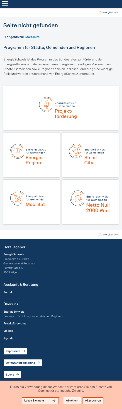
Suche (13, 374)
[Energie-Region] (31, 155)
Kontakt (8, 292)
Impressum (16, 351)
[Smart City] (90, 155)
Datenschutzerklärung (23, 363)
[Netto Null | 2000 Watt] (90, 202)
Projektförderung (14, 323)
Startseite (32, 37)
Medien (8, 330)
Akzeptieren (93, 400)
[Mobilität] (31, 202)
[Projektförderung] (61, 108)
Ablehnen (72, 400)
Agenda (8, 338)
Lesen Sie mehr (40, 400)
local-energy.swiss (109, 13)
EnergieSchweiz (13, 311)
